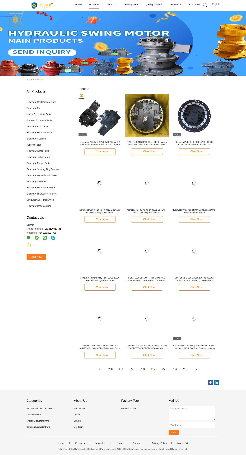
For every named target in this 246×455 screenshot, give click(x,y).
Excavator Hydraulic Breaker (41, 187)
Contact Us (175, 4)
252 (132, 369)
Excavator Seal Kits (36, 181)
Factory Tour (131, 4)
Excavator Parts (34, 108)
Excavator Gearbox (36, 138)
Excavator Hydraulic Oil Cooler (42, 175)
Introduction (79, 408)
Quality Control (154, 4)
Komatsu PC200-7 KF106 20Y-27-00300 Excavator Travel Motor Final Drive (194, 143)
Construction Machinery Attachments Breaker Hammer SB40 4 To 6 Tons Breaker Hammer (194, 346)
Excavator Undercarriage (39, 206)
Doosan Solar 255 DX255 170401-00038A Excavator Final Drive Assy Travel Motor (194, 279)
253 (142, 369)
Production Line (128, 408)
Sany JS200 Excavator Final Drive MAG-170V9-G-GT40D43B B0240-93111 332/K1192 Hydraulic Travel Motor (147, 279)
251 (121, 369)
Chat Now (194, 4)
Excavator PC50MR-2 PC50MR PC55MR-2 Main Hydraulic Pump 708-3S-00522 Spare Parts (100, 143)
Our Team (78, 427)
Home (78, 4)
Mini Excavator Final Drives (40, 200)
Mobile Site (183, 443)
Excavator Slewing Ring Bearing (43, 169)
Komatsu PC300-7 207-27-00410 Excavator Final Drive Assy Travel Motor (99, 211)
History (77, 414)
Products (94, 4)
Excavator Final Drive (37, 126)
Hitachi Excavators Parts (39, 114)
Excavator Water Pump (38, 151)
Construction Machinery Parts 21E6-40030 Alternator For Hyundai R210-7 (99, 279)
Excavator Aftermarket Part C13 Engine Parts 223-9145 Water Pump (194, 211)
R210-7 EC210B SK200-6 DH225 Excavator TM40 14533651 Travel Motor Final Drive (146, 143)
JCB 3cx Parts (34, 145)
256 (174, 369)
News (119, 443)
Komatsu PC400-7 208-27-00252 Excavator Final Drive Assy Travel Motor (147, 211)
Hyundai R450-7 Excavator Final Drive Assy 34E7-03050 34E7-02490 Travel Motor (147, 346)
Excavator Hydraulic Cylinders (42, 193)
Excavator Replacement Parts (41, 102)
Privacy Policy (159, 443)
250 (110, 369)
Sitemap (136, 443)
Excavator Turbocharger (39, 157)
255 (164, 369)
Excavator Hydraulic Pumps (40, 132)
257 (185, 369)
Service (77, 421)
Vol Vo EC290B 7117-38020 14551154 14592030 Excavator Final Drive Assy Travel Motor (99, 347)
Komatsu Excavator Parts (39, 120)
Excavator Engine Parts (38, 163)
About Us (112, 4)
